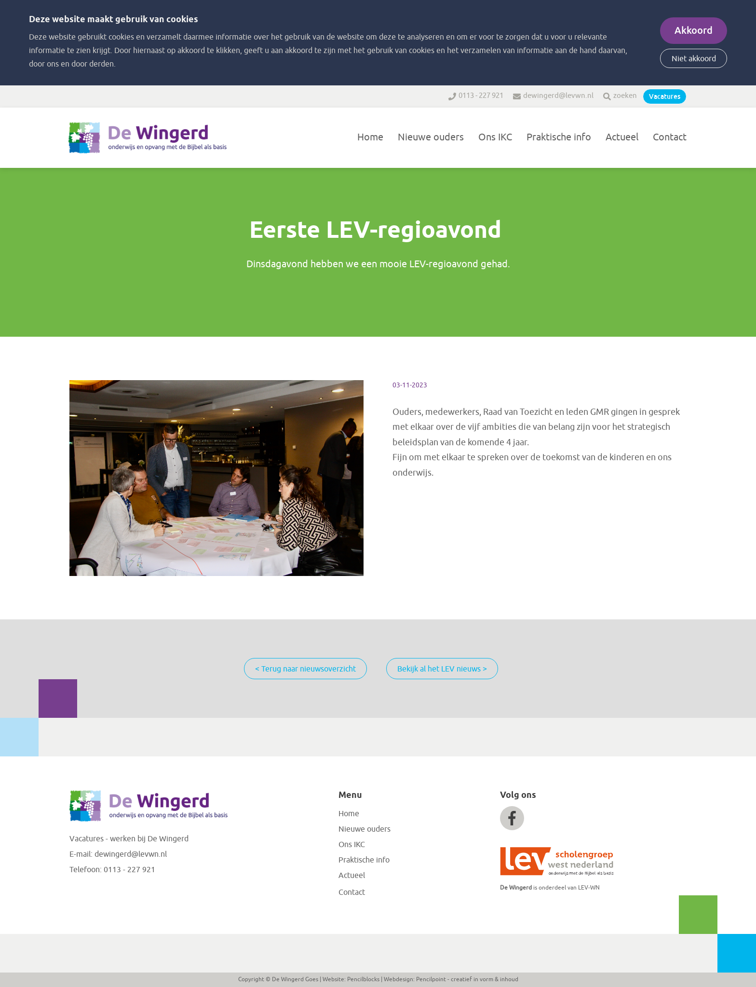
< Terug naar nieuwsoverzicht (305, 669)
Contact (670, 137)
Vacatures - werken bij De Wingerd (129, 839)
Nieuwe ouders (431, 137)
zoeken (625, 95)
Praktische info (558, 137)
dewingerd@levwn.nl (558, 95)
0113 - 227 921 (481, 95)
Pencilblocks (363, 979)
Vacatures (664, 96)
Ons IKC (495, 137)
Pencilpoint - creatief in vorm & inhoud (467, 979)
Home (370, 137)
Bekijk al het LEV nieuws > (442, 669)
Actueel (622, 137)
